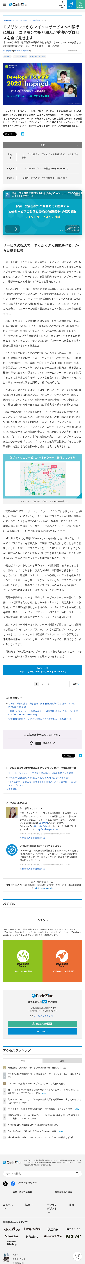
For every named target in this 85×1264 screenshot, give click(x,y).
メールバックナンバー (42, 1016)
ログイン (42, 1031)
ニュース (8, 1207)
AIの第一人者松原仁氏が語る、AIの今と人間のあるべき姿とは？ (39, 777)
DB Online (43, 823)
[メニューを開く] (4, 4)
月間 (62, 1061)
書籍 (73, 1205)
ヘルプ (15, 1255)
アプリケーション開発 (37, 57)
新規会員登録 (42, 1023)
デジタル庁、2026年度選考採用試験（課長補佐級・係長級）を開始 (40, 1109)
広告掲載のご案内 (63, 1192)
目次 (59, 145)
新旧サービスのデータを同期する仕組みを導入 (45, 178)
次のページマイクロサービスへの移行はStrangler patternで (42, 670)
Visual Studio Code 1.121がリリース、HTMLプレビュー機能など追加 (41, 1137)
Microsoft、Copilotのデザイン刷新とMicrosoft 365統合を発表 (37, 1068)
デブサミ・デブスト (53, 1209)
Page (10, 168)
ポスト (9, 134)
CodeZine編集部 (22, 51)
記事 (29, 1205)
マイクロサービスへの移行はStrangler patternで (45, 168)
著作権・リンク (19, 1259)
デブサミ (7, 57)
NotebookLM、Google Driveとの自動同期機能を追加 (33, 1125)
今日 (23, 1061)
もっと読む (11, 788)
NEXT (76, 684)
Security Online (41, 826)
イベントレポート (20, 57)
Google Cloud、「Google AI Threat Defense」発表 (32, 1131)
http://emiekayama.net (47, 829)
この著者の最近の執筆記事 (32, 838)
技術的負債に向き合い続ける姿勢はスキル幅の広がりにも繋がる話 (40, 719)
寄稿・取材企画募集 (22, 1192)
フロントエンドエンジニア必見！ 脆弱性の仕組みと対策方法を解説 (40, 773)
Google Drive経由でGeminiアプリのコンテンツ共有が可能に (37, 1083)
